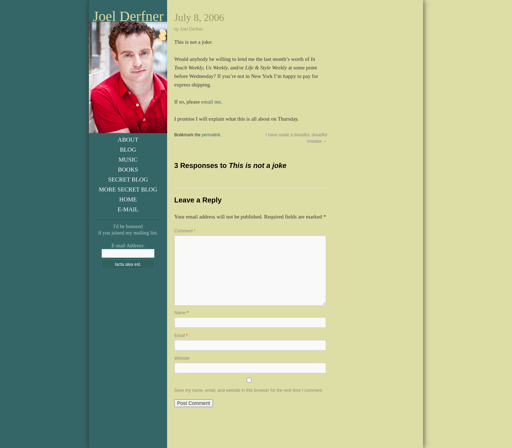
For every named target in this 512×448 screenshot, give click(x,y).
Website (182, 358)
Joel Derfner (128, 16)
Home (128, 199)
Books (128, 169)
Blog (128, 149)
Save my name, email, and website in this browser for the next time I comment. (248, 390)
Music (127, 159)
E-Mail (128, 209)
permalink (211, 134)
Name (181, 312)
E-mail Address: (127, 245)
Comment (185, 230)
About (128, 139)
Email (181, 335)
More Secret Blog (128, 189)
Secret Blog (128, 179)
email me (211, 102)
